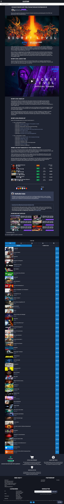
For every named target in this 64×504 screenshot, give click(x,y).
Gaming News (23, 9)
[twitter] (43, 188)
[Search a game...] (32, 4)
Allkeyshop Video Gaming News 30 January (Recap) (26, 216)
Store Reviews (18, 496)
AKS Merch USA (18, 498)
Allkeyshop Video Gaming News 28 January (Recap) (26, 227)
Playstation (7, 495)
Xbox (5, 493)
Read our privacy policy (57, 500)
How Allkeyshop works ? (9, 480)
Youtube (57, 479)
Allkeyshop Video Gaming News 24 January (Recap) (47, 222)
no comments (25, 10)
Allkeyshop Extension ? (9, 486)
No (33, 502)
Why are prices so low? (9, 482)
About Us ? (7, 479)
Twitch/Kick (43, 479)
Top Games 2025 (19, 497)
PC (5, 490)
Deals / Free (18, 495)
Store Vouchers (19, 490)
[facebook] (42, 188)
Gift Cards (18, 494)
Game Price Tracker (19, 491)
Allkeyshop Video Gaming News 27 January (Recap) (47, 216)
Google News (38, 210)
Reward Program (19, 493)
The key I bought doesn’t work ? (10, 483)
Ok (30, 502)
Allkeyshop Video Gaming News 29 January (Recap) (26, 222)
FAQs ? (6, 485)
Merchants (43, 480)
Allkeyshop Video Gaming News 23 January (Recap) (47, 227)
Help (59, 502)
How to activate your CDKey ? (10, 484)
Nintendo (6, 498)
